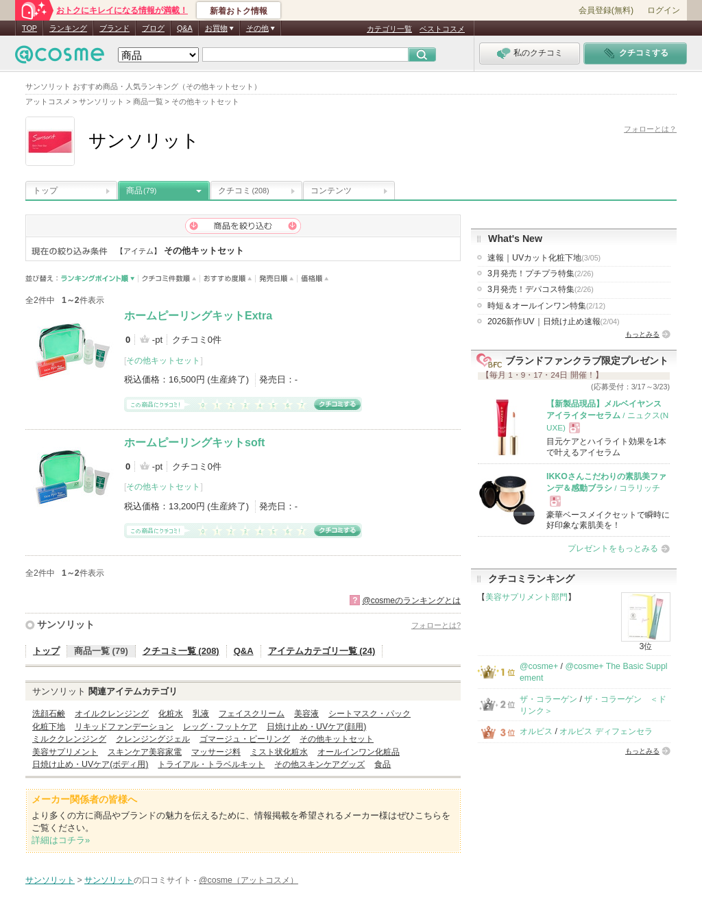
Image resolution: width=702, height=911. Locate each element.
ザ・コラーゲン (548, 699)
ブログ (153, 28)
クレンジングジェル (153, 739)
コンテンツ (331, 190)
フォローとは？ (650, 129)
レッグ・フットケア (220, 726)
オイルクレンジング (112, 713)
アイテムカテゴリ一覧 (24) (322, 651)
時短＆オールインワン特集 (546, 306)
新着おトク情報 (238, 11)
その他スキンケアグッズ (319, 764)
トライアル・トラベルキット (211, 764)
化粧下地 (48, 726)
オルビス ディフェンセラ (605, 731)
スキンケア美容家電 (145, 752)
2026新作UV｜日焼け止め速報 (553, 321)
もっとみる (642, 334)
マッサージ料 (216, 752)
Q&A (185, 28)
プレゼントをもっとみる (613, 548)
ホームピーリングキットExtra (198, 315)
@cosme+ (539, 666)
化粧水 (170, 713)
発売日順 (277, 278)
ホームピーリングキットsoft (194, 442)
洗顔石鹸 (48, 713)
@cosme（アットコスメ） (248, 880)
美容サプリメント (65, 752)
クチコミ (243, 190)
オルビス (536, 731)
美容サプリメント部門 (526, 597)
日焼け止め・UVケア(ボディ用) (90, 764)
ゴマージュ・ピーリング (244, 739)
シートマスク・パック (369, 713)
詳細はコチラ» (61, 840)
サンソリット (66, 624)
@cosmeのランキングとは (411, 600)
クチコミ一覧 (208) (181, 651)
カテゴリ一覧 (389, 29)
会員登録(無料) (606, 10)
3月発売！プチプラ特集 (540, 273)
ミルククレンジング (69, 739)
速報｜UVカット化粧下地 (544, 258)
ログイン (663, 10)
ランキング (68, 28)
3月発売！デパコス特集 (540, 289)
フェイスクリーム (252, 713)
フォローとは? (436, 625)
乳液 (201, 713)
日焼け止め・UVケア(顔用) (316, 726)
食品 (382, 764)
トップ (45, 190)
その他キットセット (163, 360)
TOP (29, 28)
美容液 (306, 713)
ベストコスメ (442, 29)
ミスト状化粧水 (279, 752)
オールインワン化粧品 (358, 752)
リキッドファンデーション (124, 726)
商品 (141, 190)
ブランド (114, 28)
